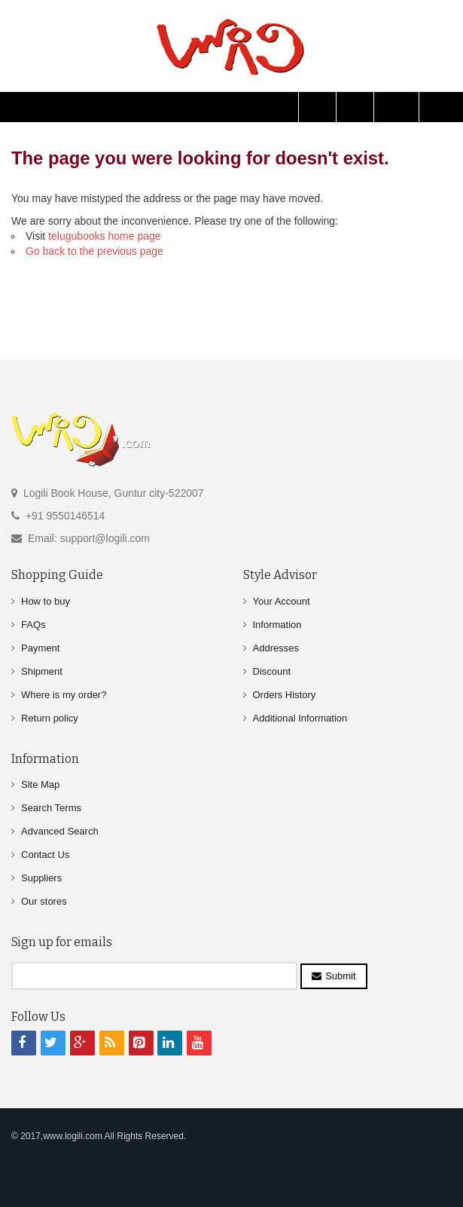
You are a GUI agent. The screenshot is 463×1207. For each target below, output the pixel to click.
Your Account (281, 601)
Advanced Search (60, 831)
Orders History (284, 694)
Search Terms (51, 807)
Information (277, 624)
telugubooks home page (104, 236)
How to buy (45, 601)
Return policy (49, 718)
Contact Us (45, 854)
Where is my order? (63, 694)
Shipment (41, 671)
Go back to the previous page (94, 251)
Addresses (276, 648)
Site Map (40, 784)
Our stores (44, 901)
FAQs (33, 624)
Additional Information (300, 718)
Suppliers (41, 878)
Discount (272, 671)
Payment (40, 648)
